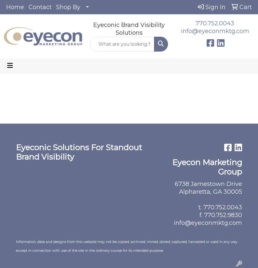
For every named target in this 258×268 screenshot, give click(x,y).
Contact (40, 7)
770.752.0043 (215, 23)
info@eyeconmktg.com (215, 31)
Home (15, 7)
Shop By (68, 7)
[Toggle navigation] (10, 65)
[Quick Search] (122, 44)
